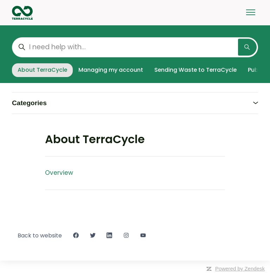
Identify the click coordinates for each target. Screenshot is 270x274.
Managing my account (110, 70)
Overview (59, 172)
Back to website (40, 235)
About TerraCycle (42, 70)
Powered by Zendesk (240, 269)
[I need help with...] (135, 47)
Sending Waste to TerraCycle (195, 70)
